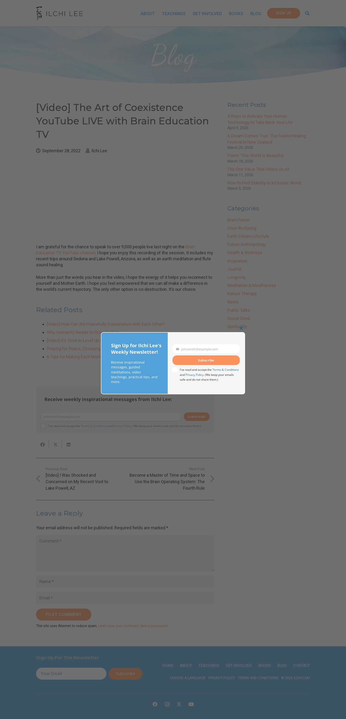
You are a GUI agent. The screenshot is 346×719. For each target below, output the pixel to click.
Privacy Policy (194, 375)
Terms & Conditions (225, 370)
